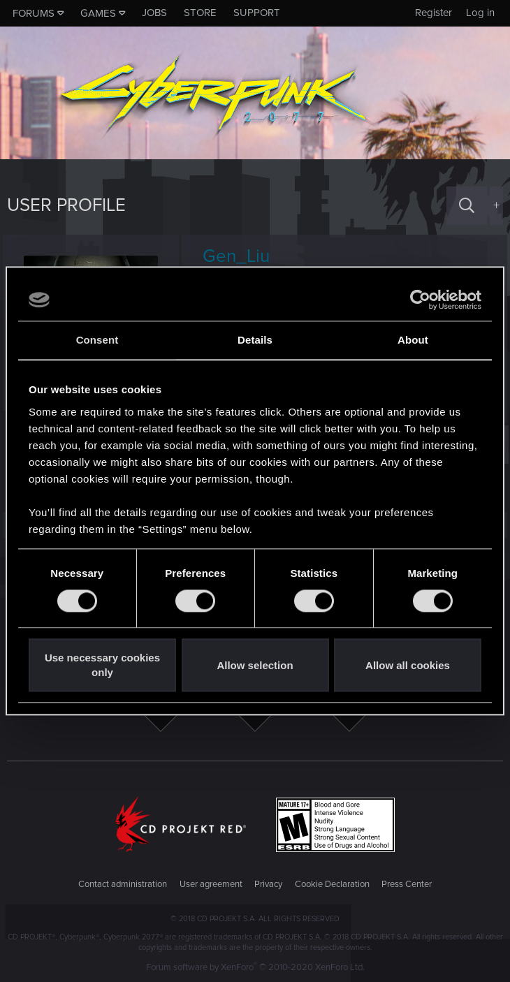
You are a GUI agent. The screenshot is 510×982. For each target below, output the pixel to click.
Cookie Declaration (332, 884)
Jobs (154, 12)
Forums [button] (33, 13)
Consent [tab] (97, 340)
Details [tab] (255, 340)
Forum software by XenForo (255, 967)
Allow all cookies (407, 665)
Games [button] (98, 13)
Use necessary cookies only (102, 665)
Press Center (406, 884)
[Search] (466, 205)
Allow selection (255, 665)
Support (256, 12)
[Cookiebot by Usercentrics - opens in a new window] (420, 299)
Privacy (268, 884)
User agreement (211, 884)
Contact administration (122, 884)
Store (200, 12)
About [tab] (413, 340)
